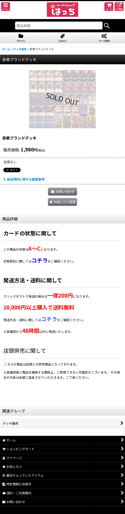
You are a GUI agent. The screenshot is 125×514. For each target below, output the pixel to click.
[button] (5, 6)
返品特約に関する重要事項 (23, 179)
